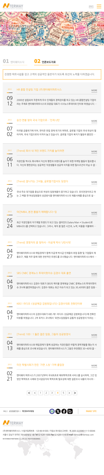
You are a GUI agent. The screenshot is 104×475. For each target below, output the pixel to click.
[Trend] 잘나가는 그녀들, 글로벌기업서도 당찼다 (42, 181)
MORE (94, 90)
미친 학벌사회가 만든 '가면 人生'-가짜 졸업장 (40, 365)
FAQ (4, 411)
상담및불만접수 (14, 411)
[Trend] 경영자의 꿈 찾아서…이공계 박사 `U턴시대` (44, 242)
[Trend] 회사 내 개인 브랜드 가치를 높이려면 (40, 151)
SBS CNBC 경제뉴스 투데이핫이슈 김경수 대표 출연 (44, 273)
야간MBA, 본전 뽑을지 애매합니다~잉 (37, 212)
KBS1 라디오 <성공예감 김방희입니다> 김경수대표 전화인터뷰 (49, 304)
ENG (91, 7)
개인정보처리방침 (28, 411)
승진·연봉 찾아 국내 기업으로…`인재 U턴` (38, 120)
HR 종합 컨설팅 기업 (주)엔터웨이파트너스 (39, 89)
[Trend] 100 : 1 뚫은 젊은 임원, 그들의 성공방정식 (44, 334)
